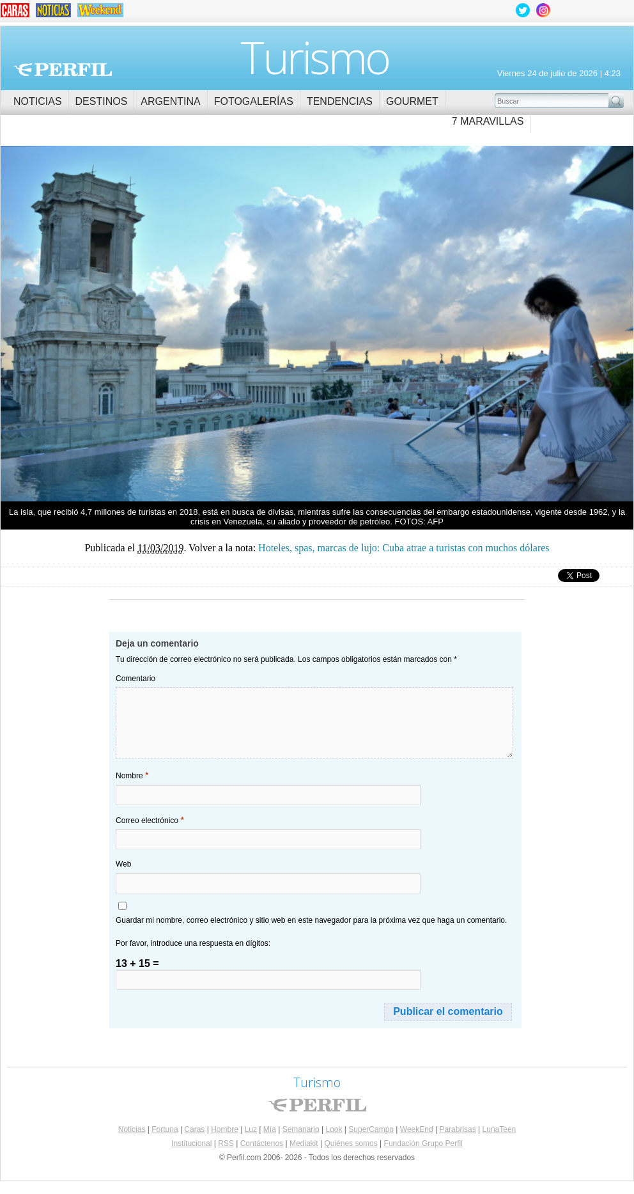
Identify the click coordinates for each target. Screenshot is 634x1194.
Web (123, 864)
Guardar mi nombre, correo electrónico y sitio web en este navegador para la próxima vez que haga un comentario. (311, 920)
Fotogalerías (253, 101)
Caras (194, 1129)
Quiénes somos (350, 1143)
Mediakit (304, 1143)
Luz (251, 1129)
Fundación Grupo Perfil (423, 1143)
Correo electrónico (150, 820)
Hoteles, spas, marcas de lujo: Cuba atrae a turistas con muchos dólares (159, 325)
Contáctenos (261, 1143)
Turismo (314, 57)
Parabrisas (457, 1129)
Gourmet (412, 101)
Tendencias (340, 101)
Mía (269, 1129)
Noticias (37, 101)
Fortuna (164, 1129)
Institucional (191, 1143)
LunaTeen (499, 1129)
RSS (226, 1143)
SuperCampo (371, 1129)
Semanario (301, 1129)
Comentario (135, 678)
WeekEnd (416, 1129)
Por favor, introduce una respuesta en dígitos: (193, 943)
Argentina (170, 101)
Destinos (101, 101)
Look (333, 1129)
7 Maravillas (488, 121)
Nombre (132, 775)
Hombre (224, 1129)
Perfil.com (62, 69)
